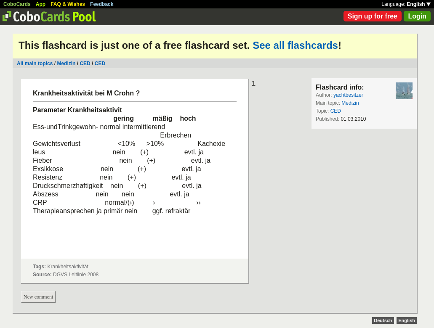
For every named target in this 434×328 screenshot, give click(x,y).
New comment (38, 297)
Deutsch (383, 320)
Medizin (66, 63)
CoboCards (17, 4)
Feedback (101, 4)
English (419, 4)
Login (417, 16)
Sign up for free (372, 16)
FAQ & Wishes (68, 4)
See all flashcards (295, 45)
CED (85, 63)
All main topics (35, 63)
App (40, 4)
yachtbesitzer (348, 95)
